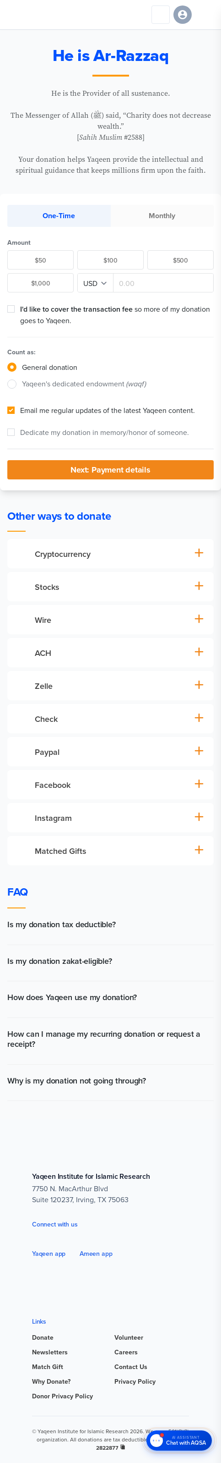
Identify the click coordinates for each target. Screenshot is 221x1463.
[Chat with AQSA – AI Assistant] (179, 1441)
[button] (110, 926)
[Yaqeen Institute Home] (35, 14)
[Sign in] (182, 15)
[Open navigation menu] (204, 15)
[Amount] (163, 283)
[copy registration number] (122, 1447)
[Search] (160, 15)
